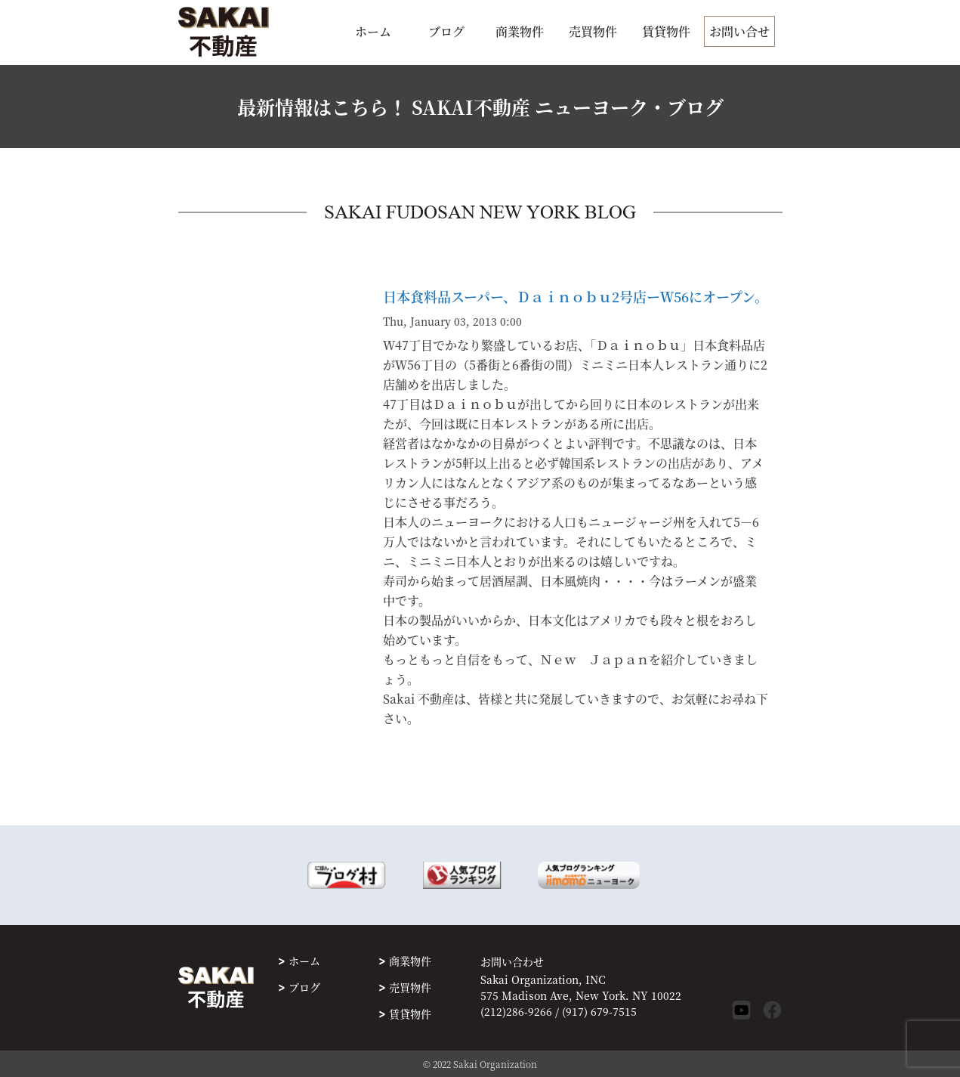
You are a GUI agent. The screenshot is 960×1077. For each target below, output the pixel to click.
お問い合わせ (512, 961)
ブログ (446, 31)
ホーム (373, 31)
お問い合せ (739, 31)
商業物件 (519, 31)
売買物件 (593, 31)
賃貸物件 (666, 31)
